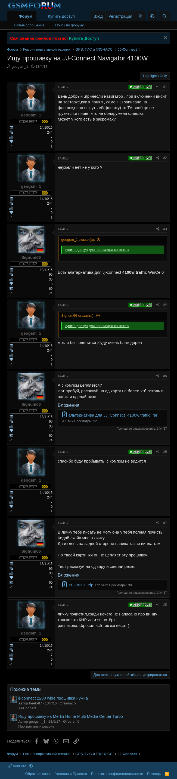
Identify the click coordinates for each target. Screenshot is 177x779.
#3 (165, 229)
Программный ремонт (36, 726)
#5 (165, 376)
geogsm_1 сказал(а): (78, 240)
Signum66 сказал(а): (77, 315)
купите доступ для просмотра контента (97, 250)
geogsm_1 (20, 66)
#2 (165, 158)
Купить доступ (61, 16)
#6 (165, 452)
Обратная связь (38, 774)
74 (50, 293)
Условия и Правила (71, 774)
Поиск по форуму (69, 25)
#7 (165, 523)
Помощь (154, 774)
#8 (165, 604)
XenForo (17, 766)
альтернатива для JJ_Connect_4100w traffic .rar (112, 415)
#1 (165, 87)
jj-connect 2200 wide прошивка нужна (53, 698)
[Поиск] (164, 16)
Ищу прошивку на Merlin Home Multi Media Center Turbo (70, 716)
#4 (165, 305)
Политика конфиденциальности (117, 774)
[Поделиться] (157, 87)
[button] (152, 16)
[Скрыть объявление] (164, 38)
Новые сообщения (29, 25)
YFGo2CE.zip (80, 585)
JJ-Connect (27, 708)
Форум (25, 16)
